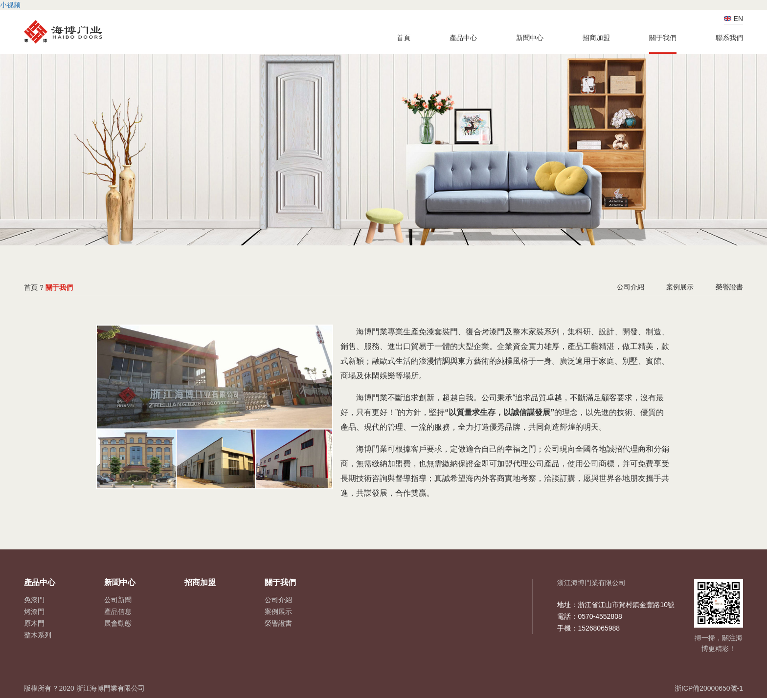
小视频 (10, 5)
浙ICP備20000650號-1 (709, 688)
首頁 (403, 38)
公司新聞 (118, 600)
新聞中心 (529, 38)
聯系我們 (729, 38)
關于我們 (663, 38)
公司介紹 (630, 287)
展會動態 (118, 623)
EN (738, 18)
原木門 (34, 623)
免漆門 (34, 600)
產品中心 (463, 38)
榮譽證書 (729, 287)
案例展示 (680, 287)
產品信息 (118, 611)
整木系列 (37, 635)
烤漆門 (34, 611)
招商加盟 (596, 38)
